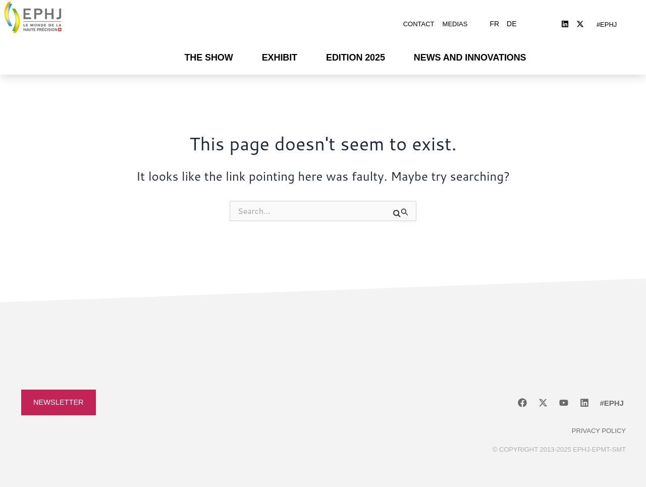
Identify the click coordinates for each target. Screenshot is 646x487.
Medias (455, 21)
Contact (419, 21)
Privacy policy (599, 425)
